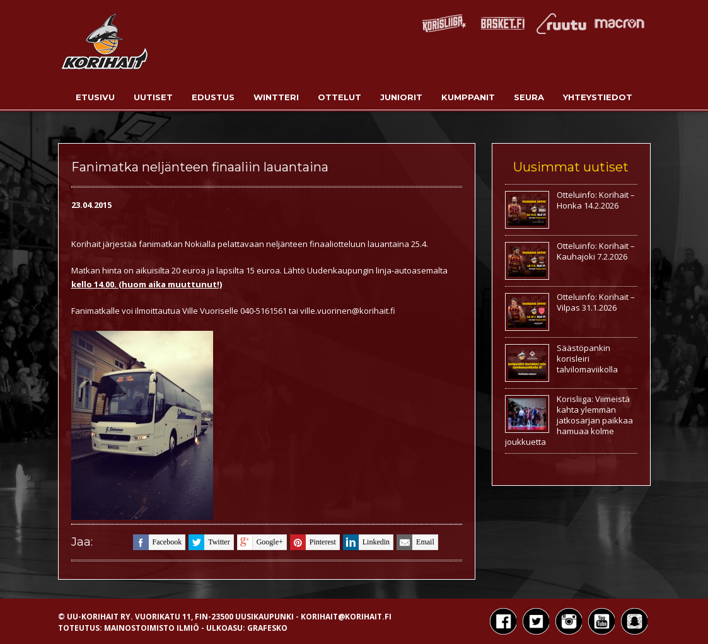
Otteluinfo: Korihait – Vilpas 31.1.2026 (596, 302)
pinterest (313, 542)
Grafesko (267, 628)
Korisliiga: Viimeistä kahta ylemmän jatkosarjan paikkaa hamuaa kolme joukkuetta (569, 420)
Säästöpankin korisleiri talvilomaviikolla (587, 358)
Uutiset (153, 97)
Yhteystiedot (597, 97)
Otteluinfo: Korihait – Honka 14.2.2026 (596, 200)
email (415, 542)
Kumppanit (468, 97)
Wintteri (276, 97)
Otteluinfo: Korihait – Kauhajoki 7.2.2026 (596, 251)
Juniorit (401, 97)
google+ (260, 542)
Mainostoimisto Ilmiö (151, 628)
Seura (529, 97)
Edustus (213, 97)
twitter (209, 542)
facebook (157, 542)
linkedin (366, 542)
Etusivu (95, 97)
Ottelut (339, 97)
